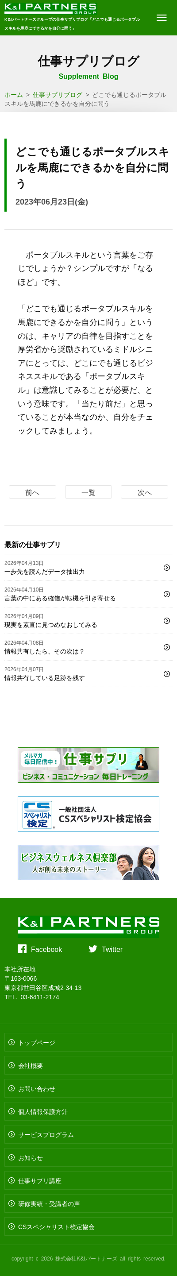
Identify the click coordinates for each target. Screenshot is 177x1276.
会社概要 (30, 1065)
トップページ (36, 1042)
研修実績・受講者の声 (49, 1203)
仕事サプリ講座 (40, 1180)
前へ (32, 491)
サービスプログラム (46, 1134)
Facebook (46, 948)
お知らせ (30, 1157)
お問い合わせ (36, 1088)
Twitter (112, 948)
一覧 (88, 491)
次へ (145, 491)
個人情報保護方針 (43, 1111)
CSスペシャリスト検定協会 (56, 1226)
